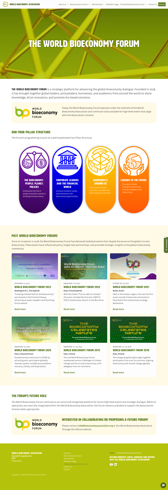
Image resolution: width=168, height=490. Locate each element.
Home (112, 453)
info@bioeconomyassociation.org (95, 425)
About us (62, 4)
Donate (162, 4)
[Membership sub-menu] (104, 4)
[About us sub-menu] (68, 4)
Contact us (152, 4)
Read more (20, 309)
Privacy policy (16, 461)
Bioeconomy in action (79, 4)
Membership (97, 4)
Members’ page (112, 4)
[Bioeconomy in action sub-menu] (89, 4)
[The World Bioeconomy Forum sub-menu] (146, 4)
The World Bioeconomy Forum (132, 4)
